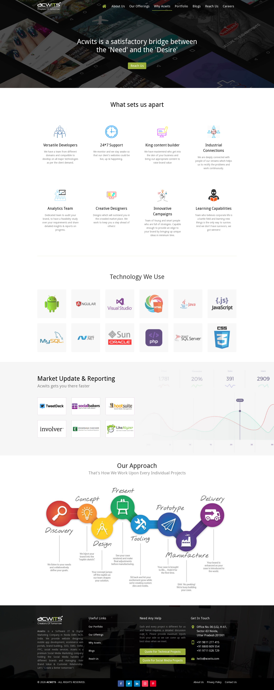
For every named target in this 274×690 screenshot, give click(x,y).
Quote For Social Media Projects (163, 660)
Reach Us (211, 6)
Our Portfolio (96, 626)
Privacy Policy (214, 682)
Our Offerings (139, 6)
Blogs (197, 6)
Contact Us (231, 682)
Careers (228, 6)
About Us (118, 6)
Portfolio (181, 6)
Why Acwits (162, 6)
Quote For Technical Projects (163, 651)
